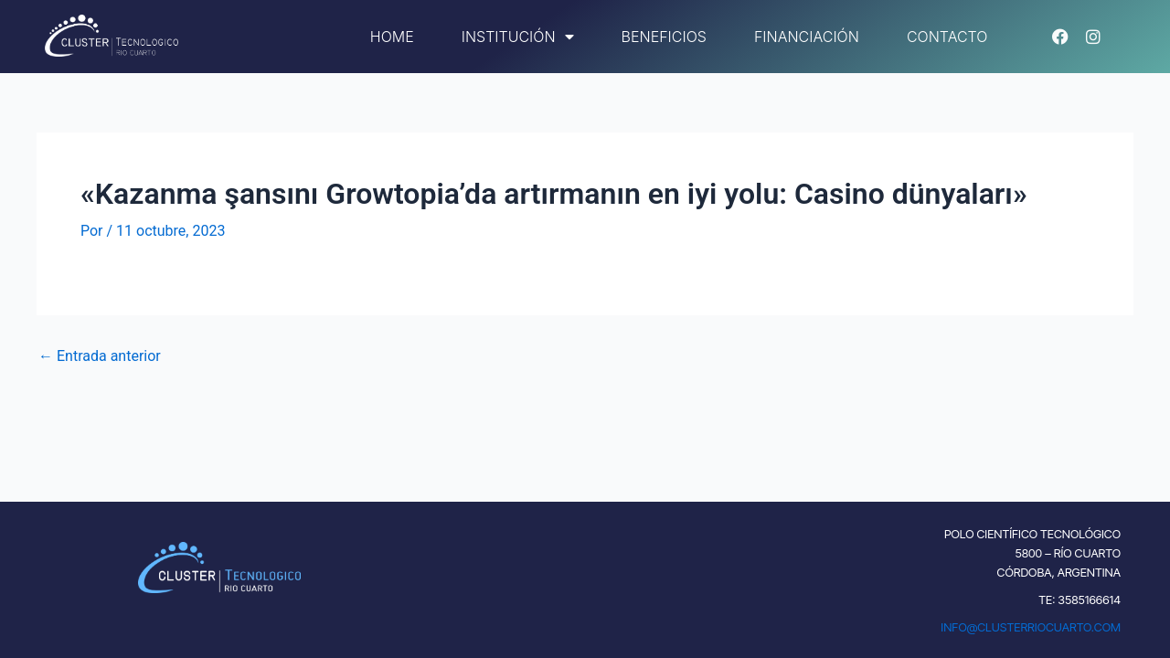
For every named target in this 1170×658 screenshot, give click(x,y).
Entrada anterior (99, 356)
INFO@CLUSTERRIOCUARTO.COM (1031, 627)
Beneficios (664, 36)
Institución (518, 36)
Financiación (806, 36)
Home (392, 36)
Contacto (947, 36)
